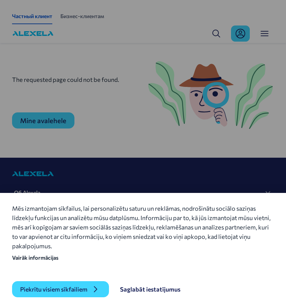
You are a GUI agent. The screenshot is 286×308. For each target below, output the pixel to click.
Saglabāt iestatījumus (150, 289)
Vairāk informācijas (35, 257)
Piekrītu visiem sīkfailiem (54, 289)
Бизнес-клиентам (82, 16)
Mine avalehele (43, 120)
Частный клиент (32, 16)
